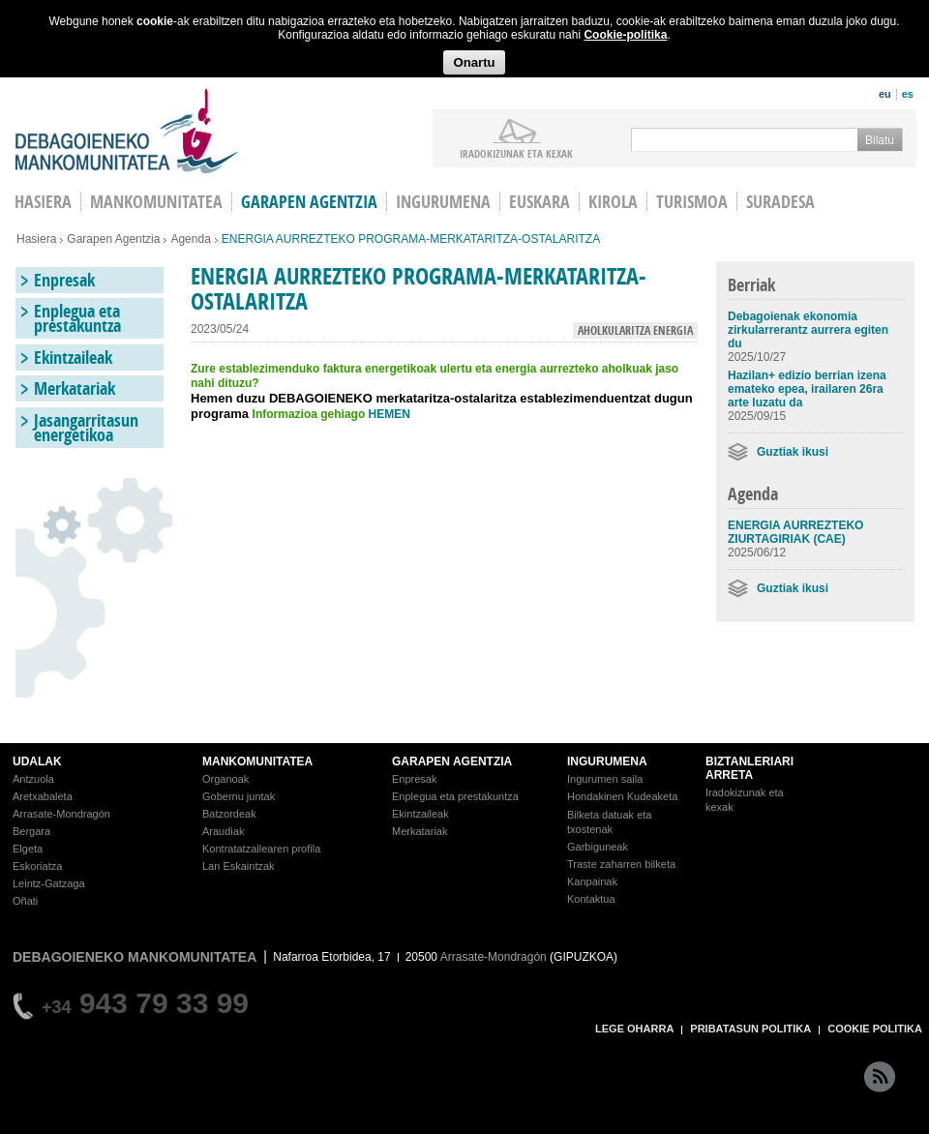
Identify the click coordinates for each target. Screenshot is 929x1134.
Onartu (473, 62)
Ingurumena (443, 202)
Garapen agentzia (309, 202)
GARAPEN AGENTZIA (452, 761)
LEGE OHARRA (634, 1028)
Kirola (613, 202)
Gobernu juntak (238, 796)
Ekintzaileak (73, 357)
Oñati (25, 901)
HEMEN (389, 414)
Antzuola (33, 779)
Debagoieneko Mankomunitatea (126, 131)
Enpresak (64, 280)
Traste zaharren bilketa (621, 864)
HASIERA (43, 202)
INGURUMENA (607, 761)
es (908, 94)
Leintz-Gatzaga (49, 883)
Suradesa (780, 202)
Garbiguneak (597, 846)
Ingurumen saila (605, 779)
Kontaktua (591, 899)
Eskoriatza (37, 866)
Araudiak (223, 831)
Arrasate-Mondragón (61, 814)
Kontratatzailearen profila (261, 848)
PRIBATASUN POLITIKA (750, 1028)
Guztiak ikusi (792, 452)
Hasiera (36, 239)
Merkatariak (74, 388)
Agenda (190, 239)
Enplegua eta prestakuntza (77, 318)
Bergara (31, 831)
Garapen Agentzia (113, 239)
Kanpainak (592, 881)
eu (885, 94)
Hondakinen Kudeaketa (622, 796)
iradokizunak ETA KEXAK (516, 153)
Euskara (539, 202)
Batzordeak (229, 814)
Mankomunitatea (156, 202)
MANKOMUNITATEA (257, 761)
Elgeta (28, 848)
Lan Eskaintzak (238, 866)
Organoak (225, 779)
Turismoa (692, 202)
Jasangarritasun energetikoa (86, 427)
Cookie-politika (625, 35)
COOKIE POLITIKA (874, 1028)
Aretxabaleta (43, 796)
